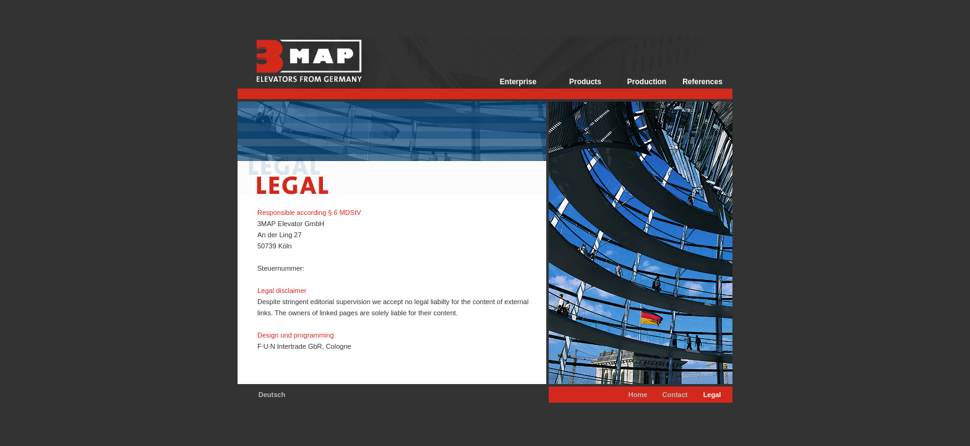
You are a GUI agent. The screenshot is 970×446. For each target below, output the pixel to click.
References (702, 81)
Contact (675, 394)
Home (638, 394)
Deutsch (272, 394)
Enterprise (518, 81)
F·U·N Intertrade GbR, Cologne (304, 346)
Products (585, 81)
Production (646, 81)
